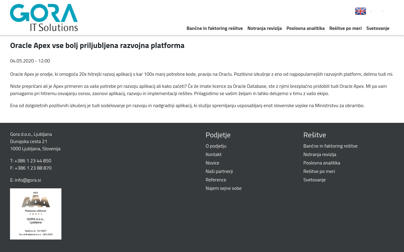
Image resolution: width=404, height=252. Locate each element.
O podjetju (216, 145)
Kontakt (214, 154)
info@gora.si (28, 179)
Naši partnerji (219, 171)
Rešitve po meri (345, 28)
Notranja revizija (264, 28)
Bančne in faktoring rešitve (214, 28)
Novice (212, 162)
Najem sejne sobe (224, 188)
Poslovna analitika (305, 28)
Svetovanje (377, 28)
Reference (216, 179)
